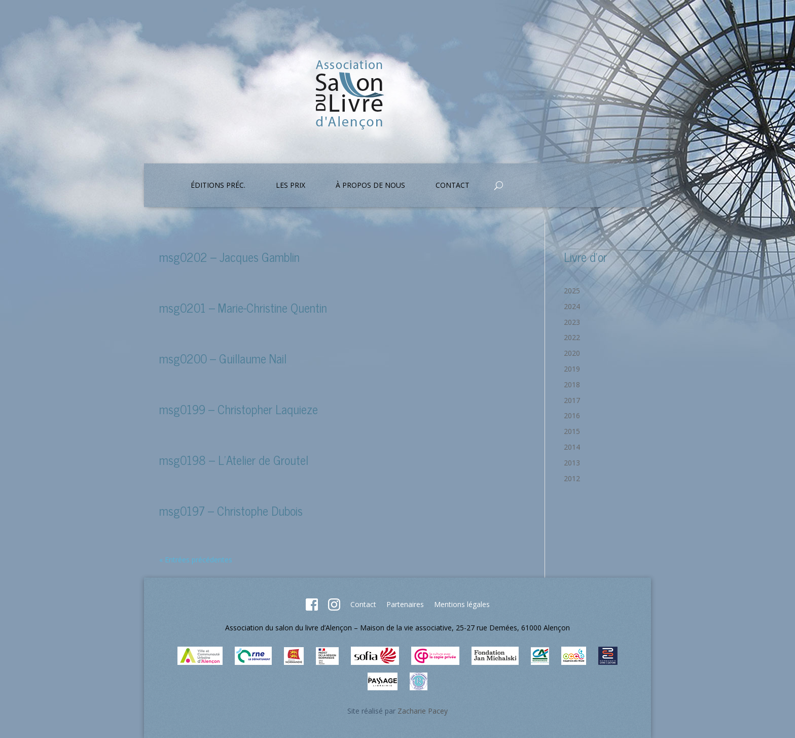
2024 (572, 306)
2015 (572, 431)
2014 (572, 447)
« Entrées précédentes (195, 559)
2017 (572, 400)
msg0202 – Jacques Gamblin (229, 256)
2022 (572, 337)
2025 (572, 290)
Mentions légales (462, 604)
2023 (572, 322)
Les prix (290, 186)
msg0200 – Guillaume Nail (222, 358)
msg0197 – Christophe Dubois (231, 510)
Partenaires (405, 604)
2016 (572, 415)
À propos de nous (370, 186)
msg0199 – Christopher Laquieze (238, 409)
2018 (572, 384)
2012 (572, 478)
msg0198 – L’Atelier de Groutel (233, 459)
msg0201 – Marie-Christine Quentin (243, 307)
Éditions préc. (218, 186)
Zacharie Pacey (422, 711)
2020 (572, 353)
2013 (572, 462)
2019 (572, 369)
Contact (452, 186)
